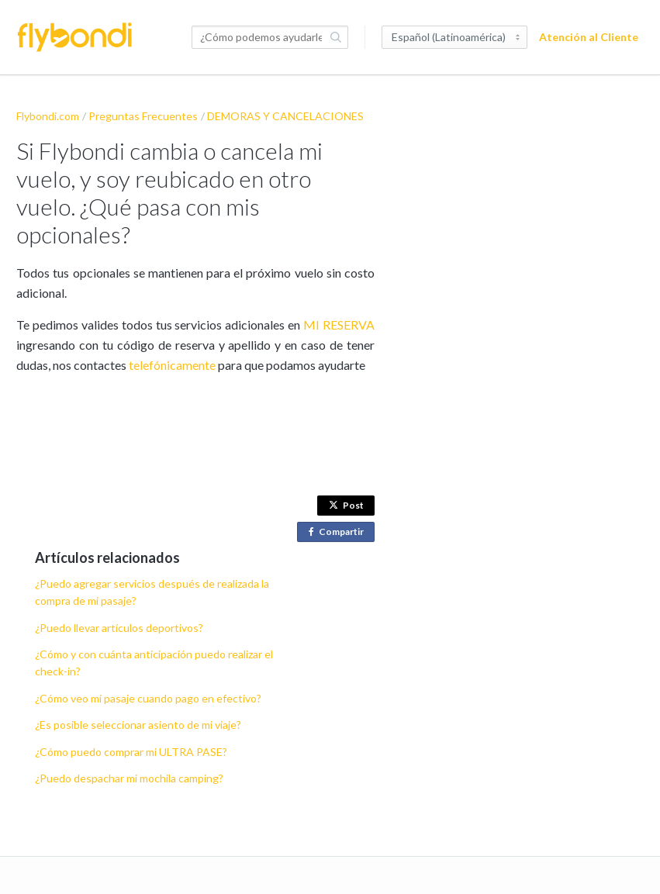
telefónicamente (173, 364)
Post (346, 505)
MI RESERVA (339, 324)
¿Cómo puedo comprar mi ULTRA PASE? (131, 751)
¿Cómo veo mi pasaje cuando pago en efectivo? (148, 698)
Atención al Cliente (588, 36)
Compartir (339, 532)
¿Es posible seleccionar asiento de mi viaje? (138, 724)
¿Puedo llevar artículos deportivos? (119, 627)
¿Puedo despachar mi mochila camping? (129, 778)
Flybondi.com (47, 116)
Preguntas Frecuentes (143, 116)
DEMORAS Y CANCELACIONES (285, 116)
